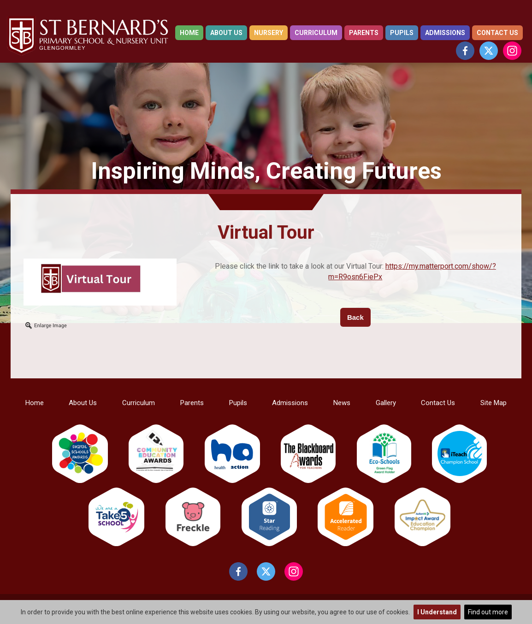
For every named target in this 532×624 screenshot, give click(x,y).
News (341, 403)
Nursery (268, 32)
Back (355, 317)
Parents (363, 32)
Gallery (386, 403)
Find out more (488, 612)
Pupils (402, 32)
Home (189, 32)
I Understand (437, 612)
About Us (226, 32)
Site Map (493, 403)
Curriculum (316, 32)
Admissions (445, 32)
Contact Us (497, 32)
